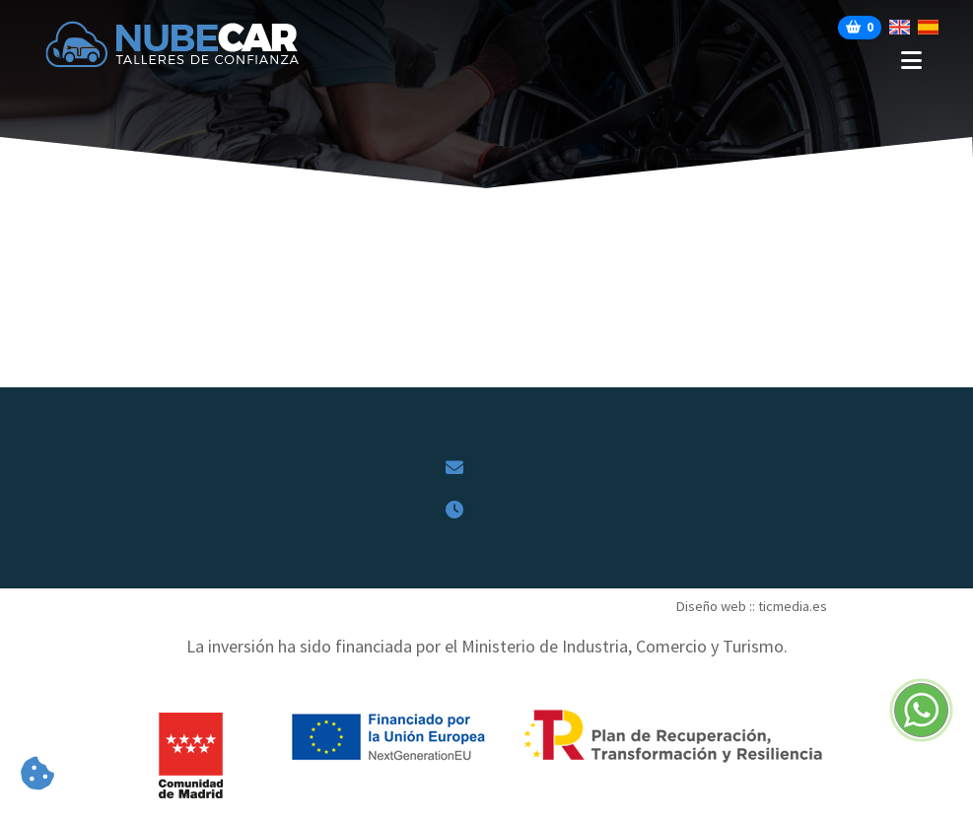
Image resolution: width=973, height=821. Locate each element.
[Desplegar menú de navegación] (643, 60)
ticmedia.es (792, 606)
